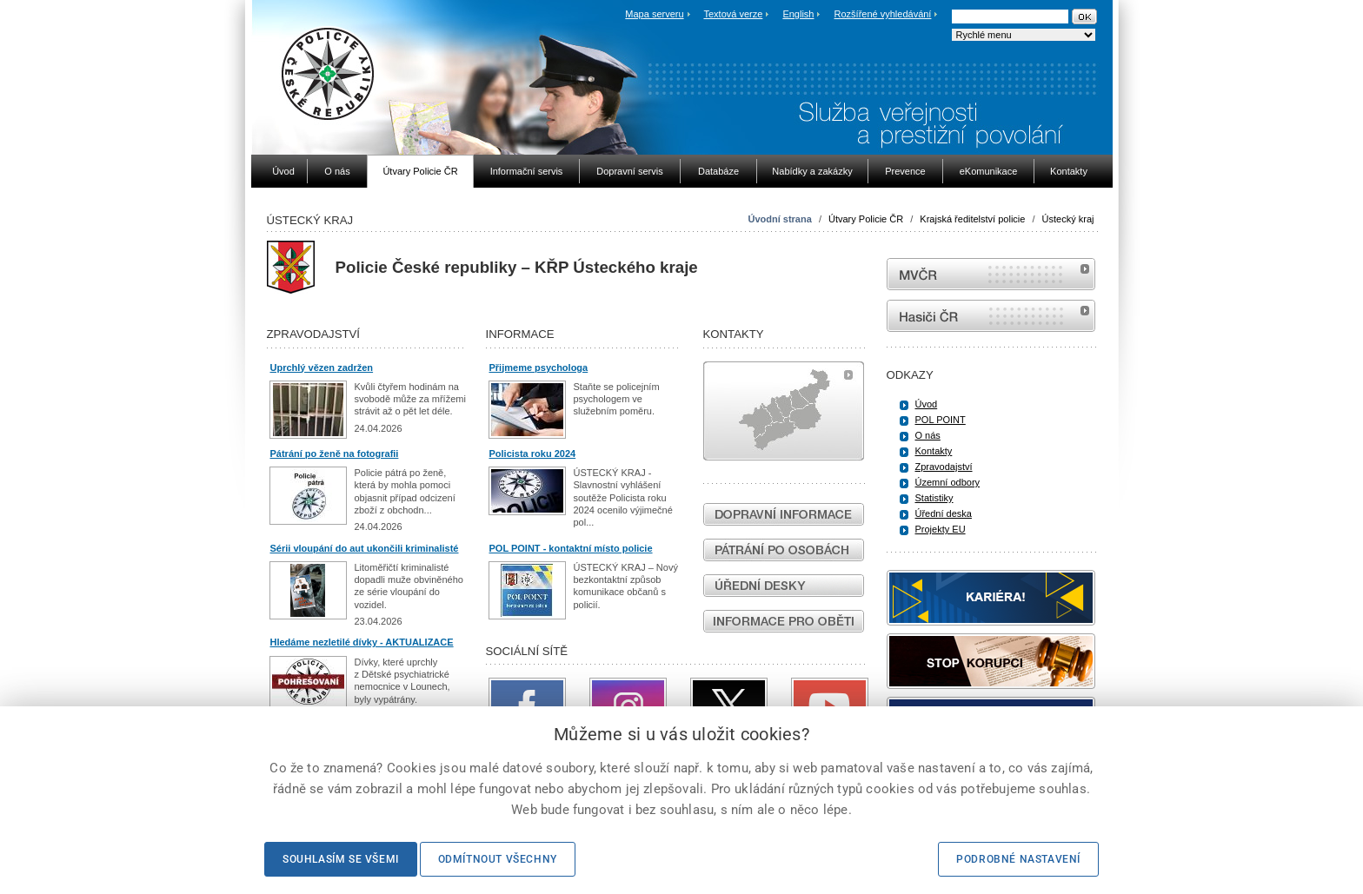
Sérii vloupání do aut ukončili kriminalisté (364, 548)
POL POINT (940, 419)
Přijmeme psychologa (538, 367)
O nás (928, 435)
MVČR (991, 274)
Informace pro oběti (783, 621)
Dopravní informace (783, 514)
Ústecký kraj (1068, 219)
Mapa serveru (654, 14)
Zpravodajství (944, 466)
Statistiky (934, 498)
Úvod (926, 404)
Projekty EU (940, 529)
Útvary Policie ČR (865, 219)
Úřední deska (943, 513)
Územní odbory (948, 482)
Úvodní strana (779, 219)
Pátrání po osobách (783, 550)
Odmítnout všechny (497, 859)
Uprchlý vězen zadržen (322, 367)
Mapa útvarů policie (783, 410)
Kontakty (934, 451)
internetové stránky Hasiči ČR (991, 316)
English (798, 14)
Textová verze (732, 14)
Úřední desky (783, 585)
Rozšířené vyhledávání (883, 14)
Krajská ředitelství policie (972, 219)
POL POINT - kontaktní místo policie (571, 548)
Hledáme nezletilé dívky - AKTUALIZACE (362, 642)
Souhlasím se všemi (341, 859)
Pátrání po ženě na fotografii (334, 453)
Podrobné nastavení (1018, 859)
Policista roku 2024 (532, 453)
